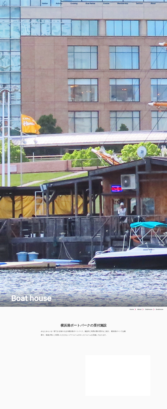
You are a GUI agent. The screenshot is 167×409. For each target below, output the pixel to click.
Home (132, 309)
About (153, 3)
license (106, 3)
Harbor (45, 3)
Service (139, 3)
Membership (122, 3)
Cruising (73, 3)
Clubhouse (148, 309)
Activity (59, 3)
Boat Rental (90, 3)
